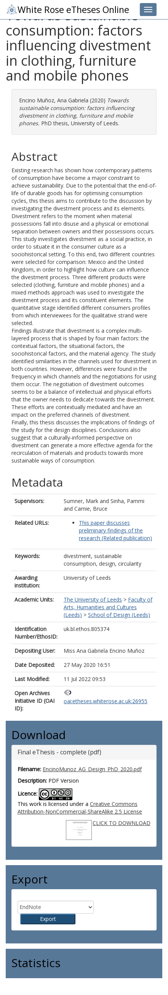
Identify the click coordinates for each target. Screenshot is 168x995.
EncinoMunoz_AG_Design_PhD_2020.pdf (92, 769)
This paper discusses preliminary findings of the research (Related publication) (115, 530)
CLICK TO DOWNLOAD (121, 823)
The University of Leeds (93, 599)
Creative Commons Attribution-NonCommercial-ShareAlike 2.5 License (80, 807)
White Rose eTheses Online (67, 9)
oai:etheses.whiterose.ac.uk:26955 (105, 701)
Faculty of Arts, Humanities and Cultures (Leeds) (108, 607)
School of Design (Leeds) (119, 614)
